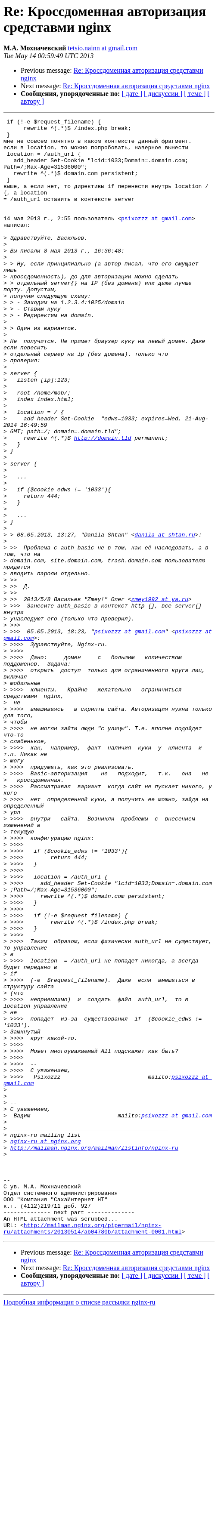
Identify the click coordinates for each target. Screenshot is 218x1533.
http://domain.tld (102, 502)
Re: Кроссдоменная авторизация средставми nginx (136, 85)
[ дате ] (131, 93)
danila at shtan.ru (164, 618)
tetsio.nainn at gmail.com (102, 48)
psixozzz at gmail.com (156, 239)
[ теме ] (195, 93)
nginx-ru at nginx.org (45, 1346)
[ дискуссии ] (163, 93)
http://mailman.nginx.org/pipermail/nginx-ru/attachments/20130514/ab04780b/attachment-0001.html (92, 1451)
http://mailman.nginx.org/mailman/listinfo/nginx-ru (94, 1354)
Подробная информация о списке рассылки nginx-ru (79, 1525)
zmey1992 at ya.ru (159, 696)
